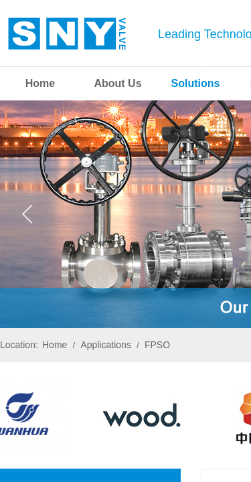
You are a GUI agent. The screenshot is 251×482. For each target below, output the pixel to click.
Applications (105, 344)
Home (54, 344)
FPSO (157, 344)
